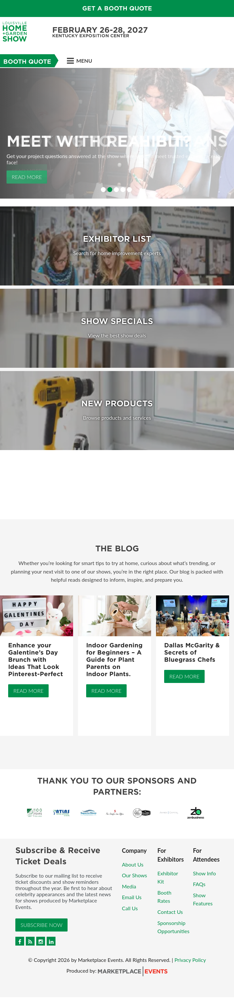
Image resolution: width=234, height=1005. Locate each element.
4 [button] (122, 189)
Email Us (132, 897)
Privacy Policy (190, 960)
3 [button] (116, 189)
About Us (133, 864)
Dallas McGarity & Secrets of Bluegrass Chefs (192, 652)
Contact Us (170, 912)
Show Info (204, 873)
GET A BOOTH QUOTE (117, 8)
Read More (27, 177)
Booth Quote (27, 61)
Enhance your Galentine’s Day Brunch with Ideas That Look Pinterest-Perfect (35, 659)
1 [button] (103, 189)
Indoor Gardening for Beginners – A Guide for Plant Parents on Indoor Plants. (114, 659)
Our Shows (134, 875)
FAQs (199, 884)
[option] (117, 133)
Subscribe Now (41, 925)
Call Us (130, 908)
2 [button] (109, 189)
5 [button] (129, 189)
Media (129, 886)
